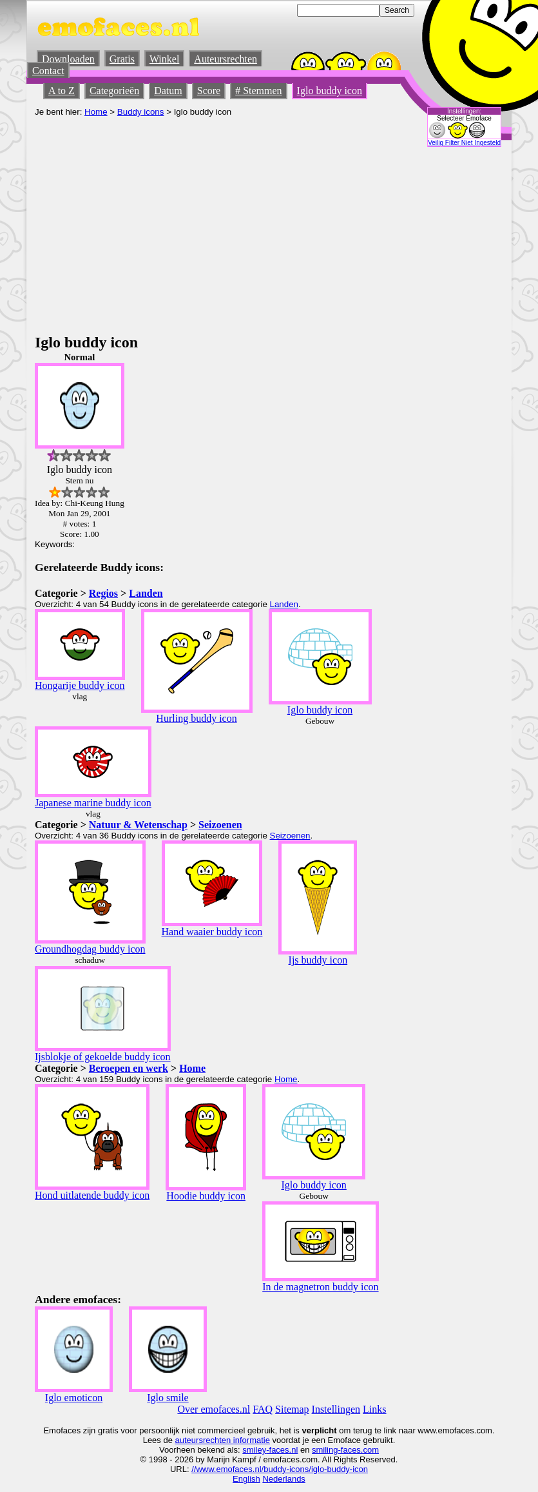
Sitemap (292, 1409)
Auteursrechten (225, 58)
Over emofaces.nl (213, 1409)
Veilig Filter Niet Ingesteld (464, 142)
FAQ (263, 1409)
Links (374, 1409)
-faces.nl (282, 1450)
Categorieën (114, 90)
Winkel (164, 58)
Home (96, 112)
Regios (103, 593)
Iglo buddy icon (329, 90)
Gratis (122, 58)
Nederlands (283, 1479)
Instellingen (336, 1409)
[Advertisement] (269, 237)
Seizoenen (220, 824)
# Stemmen (258, 90)
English (246, 1479)
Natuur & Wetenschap (138, 824)
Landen (145, 593)
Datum (168, 90)
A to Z (61, 90)
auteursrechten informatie (222, 1440)
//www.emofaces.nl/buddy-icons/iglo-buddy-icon (279, 1469)
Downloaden (68, 58)
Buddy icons (140, 112)
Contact (48, 70)
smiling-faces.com (345, 1450)
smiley (254, 1450)
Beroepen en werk (128, 1068)
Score (208, 90)
